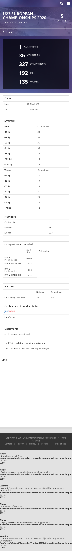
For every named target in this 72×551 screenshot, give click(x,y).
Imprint (20, 443)
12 (38, 207)
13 (38, 159)
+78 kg (7, 207)
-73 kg (7, 142)
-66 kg (7, 137)
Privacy (32, 443)
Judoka (7, 232)
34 (38, 137)
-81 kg (7, 148)
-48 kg (7, 175)
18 (38, 186)
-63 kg (7, 191)
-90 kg (7, 153)
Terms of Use (59, 443)
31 (38, 191)
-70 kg (7, 197)
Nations (8, 227)
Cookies (44, 443)
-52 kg (7, 180)
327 (51, 232)
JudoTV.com (10, 317)
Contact (8, 443)
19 (38, 180)
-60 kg (7, 132)
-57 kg (7, 186)
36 (38, 142)
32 (38, 153)
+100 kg (8, 164)
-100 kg (8, 159)
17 (38, 175)
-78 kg (7, 202)
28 (38, 132)
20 (38, 197)
